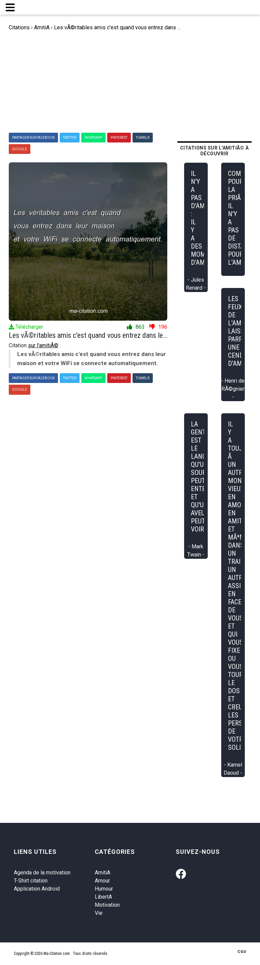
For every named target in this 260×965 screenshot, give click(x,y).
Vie (99, 913)
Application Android (37, 889)
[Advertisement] (131, 82)
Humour (104, 889)
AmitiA (102, 872)
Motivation (107, 905)
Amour (102, 880)
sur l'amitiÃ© (43, 345)
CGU (242, 952)
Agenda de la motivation (42, 872)
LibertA (103, 897)
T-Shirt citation (31, 880)
